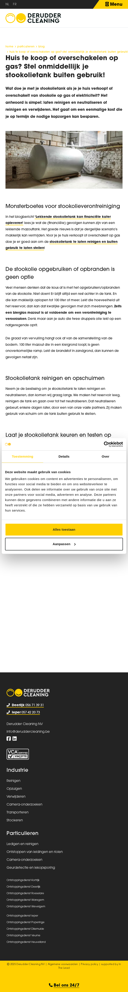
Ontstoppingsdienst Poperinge (25, 922)
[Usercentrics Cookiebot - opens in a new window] (104, 444)
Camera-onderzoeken (24, 804)
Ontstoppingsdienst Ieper (22, 916)
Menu (114, 4)
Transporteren (17, 812)
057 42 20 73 (23, 712)
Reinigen (13, 781)
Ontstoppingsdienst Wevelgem (26, 906)
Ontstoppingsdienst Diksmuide (25, 929)
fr (14, 4)
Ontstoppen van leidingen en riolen (35, 852)
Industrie (17, 770)
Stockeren (15, 820)
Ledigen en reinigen (22, 844)
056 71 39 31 (25, 705)
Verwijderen (16, 797)
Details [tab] (64, 456)
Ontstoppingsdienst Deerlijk (23, 887)
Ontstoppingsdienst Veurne (23, 935)
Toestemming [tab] (22, 456)
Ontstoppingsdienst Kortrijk (23, 880)
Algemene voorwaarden (63, 964)
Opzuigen (14, 789)
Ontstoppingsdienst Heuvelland (26, 942)
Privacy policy (89, 964)
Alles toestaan (64, 529)
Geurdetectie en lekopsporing (31, 868)
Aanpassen (64, 544)
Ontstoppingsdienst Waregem (25, 900)
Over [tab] (105, 456)
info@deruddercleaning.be (28, 732)
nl (7, 4)
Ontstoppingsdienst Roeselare (25, 893)
